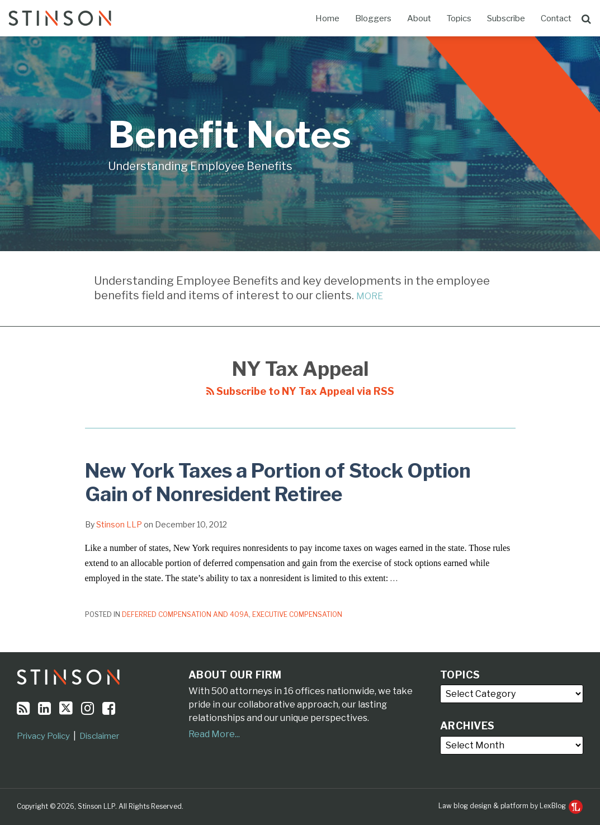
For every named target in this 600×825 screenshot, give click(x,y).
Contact (556, 18)
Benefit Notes (229, 134)
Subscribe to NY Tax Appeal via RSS (300, 391)
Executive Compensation (297, 614)
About (419, 18)
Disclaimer (99, 736)
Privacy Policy (43, 736)
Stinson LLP (119, 524)
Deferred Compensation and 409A (185, 614)
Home (327, 18)
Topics (459, 18)
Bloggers (373, 18)
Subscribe (506, 18)
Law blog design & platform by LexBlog (510, 806)
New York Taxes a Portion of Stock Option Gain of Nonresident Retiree (278, 482)
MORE (369, 296)
